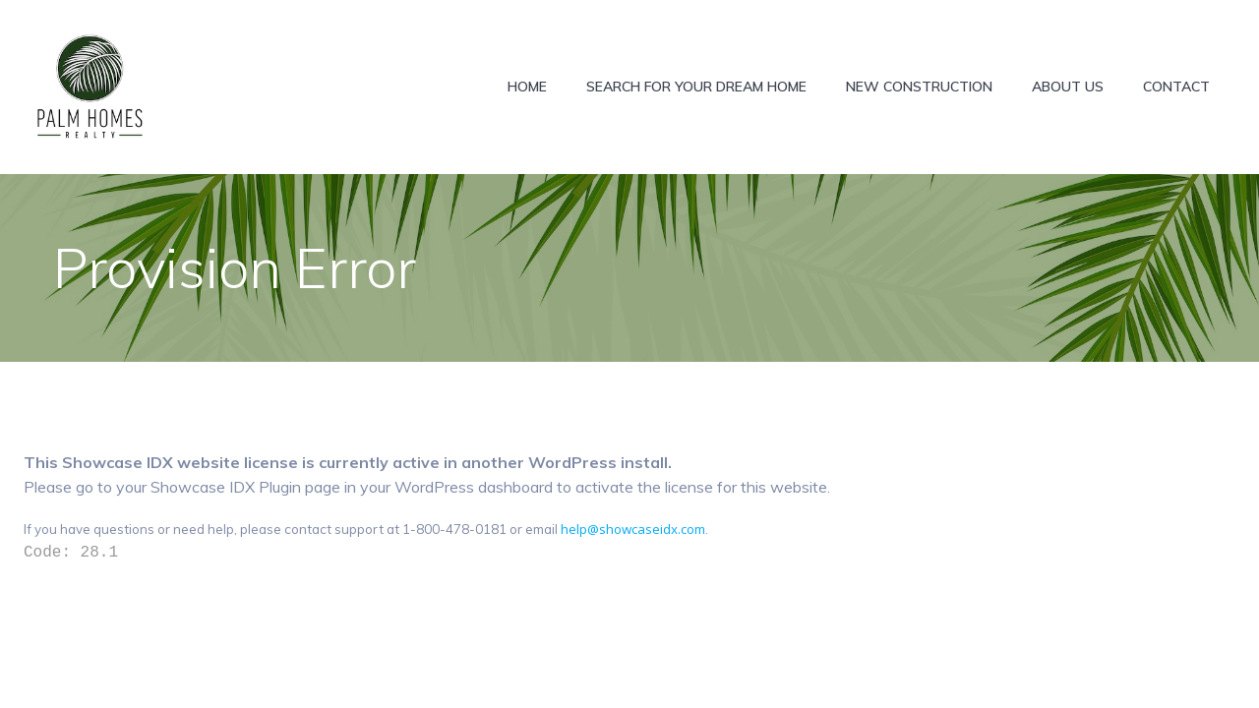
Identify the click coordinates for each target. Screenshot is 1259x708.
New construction (919, 86)
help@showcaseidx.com (633, 529)
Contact (1176, 86)
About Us (1068, 86)
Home (527, 86)
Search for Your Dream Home (696, 86)
